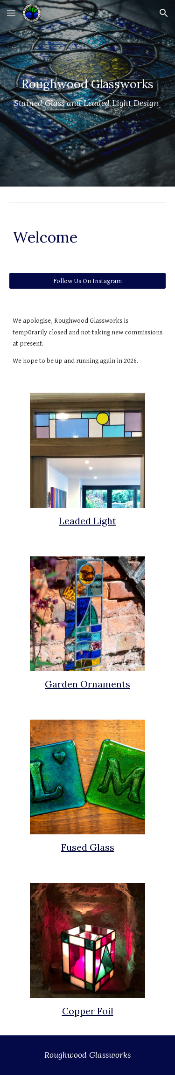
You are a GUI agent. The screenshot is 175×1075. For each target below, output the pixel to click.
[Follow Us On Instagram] (87, 280)
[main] (88, 93)
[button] (11, 13)
